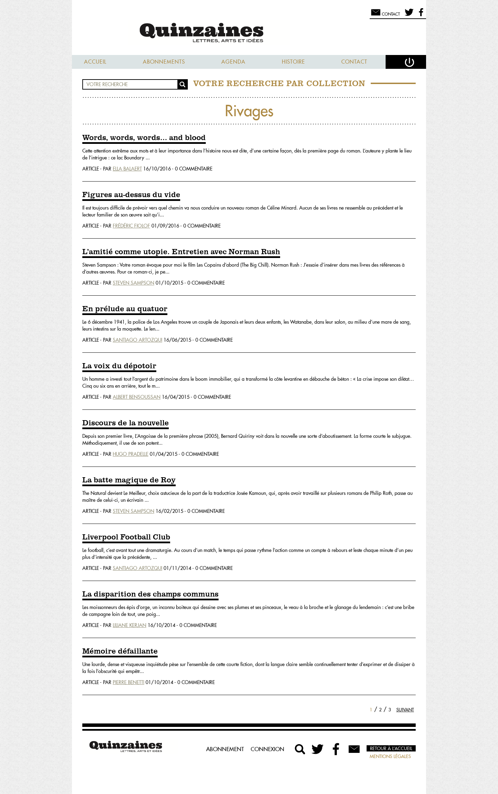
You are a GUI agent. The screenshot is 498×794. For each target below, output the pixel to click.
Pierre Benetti (128, 682)
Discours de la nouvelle (125, 423)
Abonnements (164, 61)
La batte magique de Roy (129, 480)
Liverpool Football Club (126, 537)
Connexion (267, 749)
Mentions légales (390, 756)
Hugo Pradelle (130, 454)
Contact (354, 61)
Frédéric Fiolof (131, 226)
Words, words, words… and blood (144, 138)
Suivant (405, 709)
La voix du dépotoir (119, 366)
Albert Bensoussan (136, 397)
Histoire (293, 61)
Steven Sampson (133, 283)
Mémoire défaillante (120, 651)
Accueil (95, 61)
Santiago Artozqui (137, 340)
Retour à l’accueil (391, 748)
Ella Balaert (127, 169)
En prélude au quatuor (124, 309)
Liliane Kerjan (129, 625)
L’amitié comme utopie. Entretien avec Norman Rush (181, 252)
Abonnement (225, 749)
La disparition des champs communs (150, 594)
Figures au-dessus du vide (131, 195)
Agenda (233, 61)
